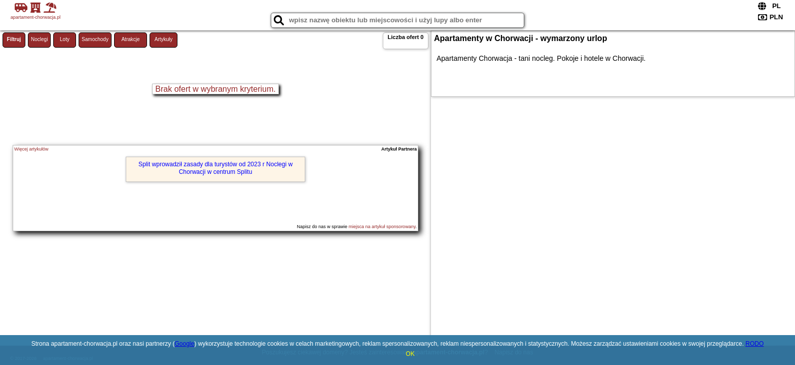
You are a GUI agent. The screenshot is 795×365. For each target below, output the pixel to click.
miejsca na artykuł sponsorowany (382, 226)
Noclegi (39, 39)
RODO (754, 343)
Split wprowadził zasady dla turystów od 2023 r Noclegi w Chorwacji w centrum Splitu (215, 168)
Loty (64, 39)
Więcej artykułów (31, 149)
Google (184, 343)
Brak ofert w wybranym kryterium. (215, 89)
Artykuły (164, 39)
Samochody (95, 39)
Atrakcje (130, 39)
